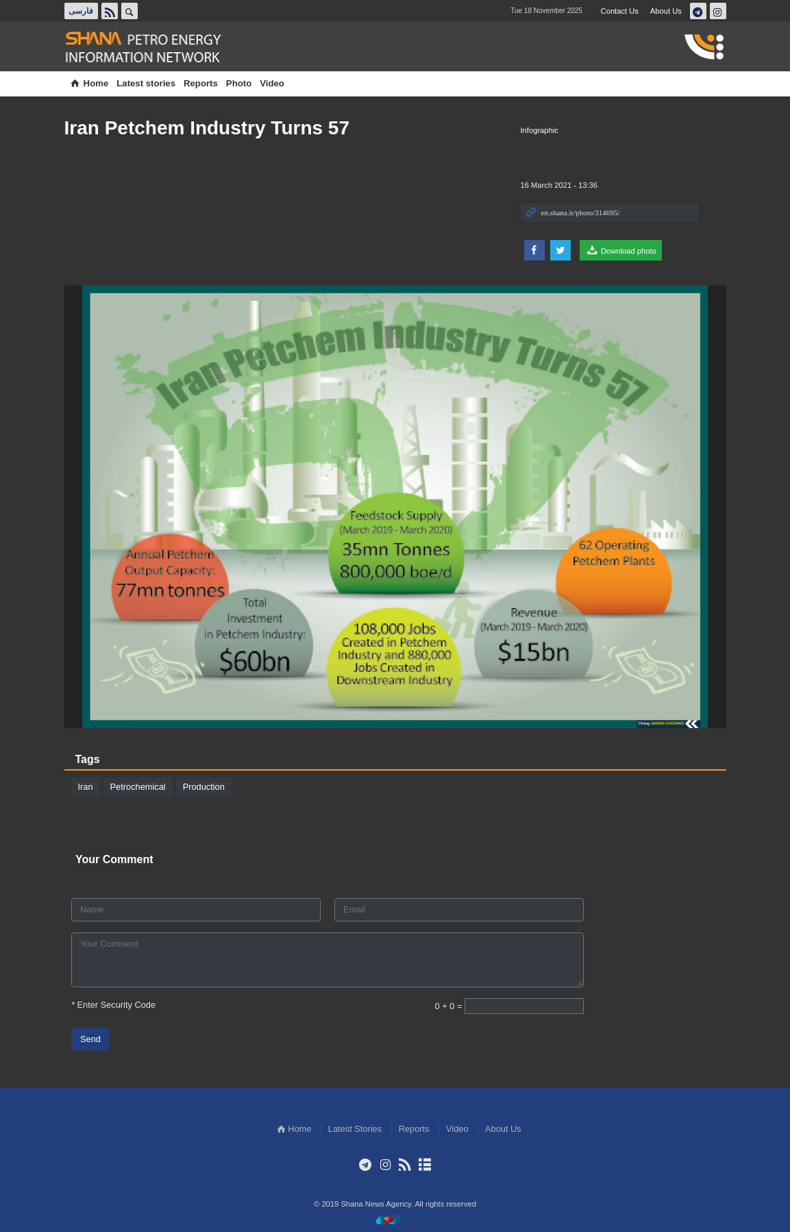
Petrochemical (138, 787)
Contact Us (620, 11)
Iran (85, 787)
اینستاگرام (717, 11)
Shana (150, 47)
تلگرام (697, 11)
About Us (666, 11)
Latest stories (145, 83)
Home (89, 83)
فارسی (81, 11)
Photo (238, 83)
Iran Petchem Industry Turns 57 (207, 127)
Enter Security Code (113, 1004)
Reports (201, 83)
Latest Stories (355, 1129)
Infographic (539, 130)
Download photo (620, 250)
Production (204, 787)
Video (272, 83)
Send (90, 1038)
